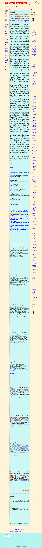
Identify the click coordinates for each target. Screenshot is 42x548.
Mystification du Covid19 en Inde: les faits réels (34, 244)
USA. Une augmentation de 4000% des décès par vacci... (34, 234)
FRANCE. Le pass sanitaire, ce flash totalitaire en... (34, 163)
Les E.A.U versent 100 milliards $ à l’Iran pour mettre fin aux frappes (6, 67)
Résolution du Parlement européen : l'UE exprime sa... (34, 297)
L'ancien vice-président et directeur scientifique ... (34, 227)
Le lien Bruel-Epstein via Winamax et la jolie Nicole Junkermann (6, 15)
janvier (33, 306)
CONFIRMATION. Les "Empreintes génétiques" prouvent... (34, 39)
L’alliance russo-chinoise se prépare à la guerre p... (34, 55)
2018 (32, 310)
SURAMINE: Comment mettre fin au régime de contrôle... (34, 196)
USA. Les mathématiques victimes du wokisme (34, 75)
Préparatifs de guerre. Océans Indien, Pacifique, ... (34, 49)
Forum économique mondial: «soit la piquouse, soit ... (34, 121)
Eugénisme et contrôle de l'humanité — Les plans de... (34, 270)
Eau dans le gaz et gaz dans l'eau (34, 105)
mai (33, 31)
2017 (32, 311)
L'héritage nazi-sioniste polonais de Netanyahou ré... (34, 170)
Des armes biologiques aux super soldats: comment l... (34, 276)
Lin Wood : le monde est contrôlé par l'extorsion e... (34, 33)
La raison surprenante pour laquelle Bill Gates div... (34, 96)
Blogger (25, 546)
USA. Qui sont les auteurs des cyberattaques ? (34, 148)
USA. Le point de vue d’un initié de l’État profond (34, 93)
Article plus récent (13, 527)
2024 (32, 19)
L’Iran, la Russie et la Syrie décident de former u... (34, 257)
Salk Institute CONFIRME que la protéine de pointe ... (34, 211)
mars (33, 304)
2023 (32, 20)
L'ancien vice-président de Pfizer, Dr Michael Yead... (34, 107)
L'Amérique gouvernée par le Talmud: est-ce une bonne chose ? (18, 372)
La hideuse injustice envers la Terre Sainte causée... (34, 145)
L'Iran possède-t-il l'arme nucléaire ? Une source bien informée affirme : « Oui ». (6, 50)
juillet (33, 29)
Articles (7, 535)
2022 (32, 21)
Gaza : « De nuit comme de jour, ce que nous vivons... (34, 124)
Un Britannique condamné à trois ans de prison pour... (34, 127)
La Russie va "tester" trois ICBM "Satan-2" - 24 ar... (34, 254)
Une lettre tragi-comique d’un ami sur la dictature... (34, 180)
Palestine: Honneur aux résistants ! (34, 102)
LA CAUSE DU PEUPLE (16, 3)
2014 (32, 314)
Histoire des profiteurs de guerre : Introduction (34, 157)
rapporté (20, 116)
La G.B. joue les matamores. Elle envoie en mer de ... (34, 247)
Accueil (19, 527)
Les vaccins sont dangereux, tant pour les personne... (34, 130)
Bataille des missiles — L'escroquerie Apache (6, 45)
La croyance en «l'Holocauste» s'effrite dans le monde (18, 217)
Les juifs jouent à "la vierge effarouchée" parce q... (34, 186)
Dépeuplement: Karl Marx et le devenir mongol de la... (34, 238)
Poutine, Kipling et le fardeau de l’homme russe (34, 183)
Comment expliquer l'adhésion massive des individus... (34, 173)
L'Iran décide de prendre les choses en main (6, 20)
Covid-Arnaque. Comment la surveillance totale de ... (34, 218)
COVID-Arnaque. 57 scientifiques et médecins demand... (34, 190)
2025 (32, 18)
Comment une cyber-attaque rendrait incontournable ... (34, 177)
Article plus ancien (26, 527)
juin (33, 30)
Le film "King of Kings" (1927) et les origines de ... (34, 79)
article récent (12, 18)
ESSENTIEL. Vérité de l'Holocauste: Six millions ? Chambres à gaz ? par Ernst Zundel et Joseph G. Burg (19, 213)
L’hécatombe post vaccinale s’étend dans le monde (34, 62)
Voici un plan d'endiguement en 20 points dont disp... (34, 193)
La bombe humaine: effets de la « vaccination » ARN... (34, 166)
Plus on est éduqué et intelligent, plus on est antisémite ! (19, 209)
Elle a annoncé (24, 129)
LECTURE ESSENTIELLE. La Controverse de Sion (17, 221)
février (33, 305)
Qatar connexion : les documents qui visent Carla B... (34, 287)
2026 (32, 17)
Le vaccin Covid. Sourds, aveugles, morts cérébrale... (34, 82)
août (33, 28)
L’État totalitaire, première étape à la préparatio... (34, 110)
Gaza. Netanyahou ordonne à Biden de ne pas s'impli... (34, 117)
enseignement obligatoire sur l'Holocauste (20, 74)
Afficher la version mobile (19, 529)
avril (33, 303)
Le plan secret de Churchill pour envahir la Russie (34, 46)
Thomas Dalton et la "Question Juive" (34, 65)
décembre (33, 23)
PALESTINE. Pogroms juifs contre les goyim (34, 89)
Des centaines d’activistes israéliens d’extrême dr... (34, 201)
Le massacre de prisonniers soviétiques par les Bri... (34, 114)
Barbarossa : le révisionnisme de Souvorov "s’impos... (34, 69)
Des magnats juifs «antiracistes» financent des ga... (34, 214)
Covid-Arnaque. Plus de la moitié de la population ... (34, 52)
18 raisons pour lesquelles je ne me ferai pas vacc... (34, 290)
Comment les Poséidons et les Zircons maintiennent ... (34, 231)
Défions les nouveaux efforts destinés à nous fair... (34, 279)
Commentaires (8, 536)
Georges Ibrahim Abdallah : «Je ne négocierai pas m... (34, 133)
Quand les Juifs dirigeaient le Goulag (6, 35)
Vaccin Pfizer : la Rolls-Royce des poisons (34, 264)
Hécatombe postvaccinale (34, 142)
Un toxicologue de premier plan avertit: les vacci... (34, 160)
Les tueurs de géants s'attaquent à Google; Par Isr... (34, 266)
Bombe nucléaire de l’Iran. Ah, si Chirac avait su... (6, 32)
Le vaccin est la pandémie (34, 86)
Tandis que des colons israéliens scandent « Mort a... (34, 139)
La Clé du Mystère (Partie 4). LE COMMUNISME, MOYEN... (34, 293)
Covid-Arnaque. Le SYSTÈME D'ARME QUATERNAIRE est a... (34, 99)
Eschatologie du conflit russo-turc (34, 36)
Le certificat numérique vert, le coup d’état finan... (34, 204)
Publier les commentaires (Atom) (17, 531)
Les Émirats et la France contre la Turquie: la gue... (34, 241)
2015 (32, 313)
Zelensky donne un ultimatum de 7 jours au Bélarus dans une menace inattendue (6, 26)
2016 (32, 312)
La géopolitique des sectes (34, 84)
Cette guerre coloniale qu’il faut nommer (34, 154)
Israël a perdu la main (34, 199)
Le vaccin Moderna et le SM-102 (34, 67)
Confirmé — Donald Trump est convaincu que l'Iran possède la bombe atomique (6, 40)
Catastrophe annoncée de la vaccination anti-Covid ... (34, 250)
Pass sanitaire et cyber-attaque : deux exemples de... (34, 151)
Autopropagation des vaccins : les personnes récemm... (34, 224)
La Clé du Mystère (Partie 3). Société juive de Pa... (34, 300)
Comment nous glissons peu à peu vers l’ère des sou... (34, 273)
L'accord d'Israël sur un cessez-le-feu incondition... (34, 72)
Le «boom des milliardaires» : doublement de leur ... (34, 136)
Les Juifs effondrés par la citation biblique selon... (34, 208)
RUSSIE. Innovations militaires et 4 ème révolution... (34, 221)
